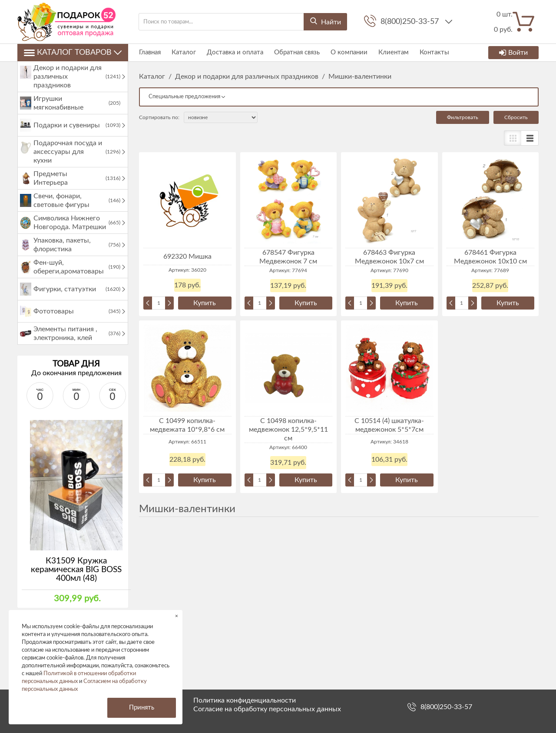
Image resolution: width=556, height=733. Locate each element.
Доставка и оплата (235, 52)
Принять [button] (141, 707)
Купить (204, 303)
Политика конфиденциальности (244, 700)
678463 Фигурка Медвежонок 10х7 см (389, 257)
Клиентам (393, 52)
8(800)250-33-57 (411, 22)
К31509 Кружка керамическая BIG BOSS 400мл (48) (76, 570)
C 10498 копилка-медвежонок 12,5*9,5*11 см (288, 429)
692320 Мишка (187, 256)
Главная (150, 52)
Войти (513, 52)
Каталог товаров (73, 53)
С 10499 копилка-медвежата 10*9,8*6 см (187, 425)
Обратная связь (297, 52)
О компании (349, 52)
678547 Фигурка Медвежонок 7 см (288, 257)
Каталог (184, 52)
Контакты (434, 52)
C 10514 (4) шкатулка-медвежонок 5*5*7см (389, 425)
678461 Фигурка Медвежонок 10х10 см (490, 257)
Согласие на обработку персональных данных (267, 709)
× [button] (176, 616)
